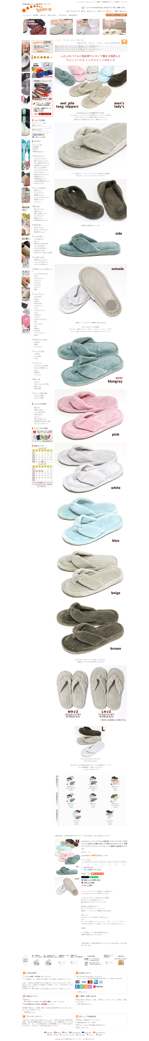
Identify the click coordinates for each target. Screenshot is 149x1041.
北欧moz (36, 328)
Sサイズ (36, 241)
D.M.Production (74, 1032)
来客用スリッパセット (41, 259)
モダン (36, 276)
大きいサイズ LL (39, 183)
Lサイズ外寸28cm (39, 246)
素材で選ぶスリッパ (83, 47)
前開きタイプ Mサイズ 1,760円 (70, 805)
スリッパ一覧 (37, 144)
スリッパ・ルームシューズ (70, 45)
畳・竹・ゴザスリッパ (41, 229)
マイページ (91, 43)
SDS (35, 326)
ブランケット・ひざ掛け (41, 384)
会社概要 (35, 15)
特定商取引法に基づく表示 (42, 421)
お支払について (81, 991)
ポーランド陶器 (39, 395)
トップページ (27, 15)
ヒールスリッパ (39, 192)
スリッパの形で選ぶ (39, 188)
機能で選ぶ (36, 206)
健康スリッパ (38, 218)
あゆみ (36, 335)
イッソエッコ (38, 323)
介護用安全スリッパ (40, 178)
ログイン (37, 416)
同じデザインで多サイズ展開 (43, 252)
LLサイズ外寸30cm (40, 248)
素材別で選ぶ (37, 225)
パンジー (90, 1035)
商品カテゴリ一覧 (59, 45)
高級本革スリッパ (39, 232)
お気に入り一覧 (81, 43)
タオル (36, 358)
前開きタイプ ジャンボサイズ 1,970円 (115, 805)
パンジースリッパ (39, 332)
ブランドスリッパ (39, 172)
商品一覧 (42, 15)
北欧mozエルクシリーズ (41, 174)
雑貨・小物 (36, 379)
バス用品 (37, 354)
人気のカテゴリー (38, 156)
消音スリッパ (38, 211)
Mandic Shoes (38, 303)
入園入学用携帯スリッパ (41, 181)
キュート (37, 287)
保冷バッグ (37, 386)
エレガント (37, 282)
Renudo (36, 299)
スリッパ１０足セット (41, 262)
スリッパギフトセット (41, 169)
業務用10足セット (38, 151)
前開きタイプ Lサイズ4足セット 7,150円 (93, 788)
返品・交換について (40, 419)
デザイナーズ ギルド (40, 319)
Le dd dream (37, 296)
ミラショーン (38, 305)
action (65, 1032)
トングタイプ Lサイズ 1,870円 (109, 822)
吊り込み (37, 342)
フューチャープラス (67, 1035)
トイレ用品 (37, 356)
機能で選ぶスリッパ (83, 45)
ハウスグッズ (37, 363)
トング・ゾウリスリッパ (41, 197)
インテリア (37, 374)
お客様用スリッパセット (41, 165)
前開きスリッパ (39, 199)
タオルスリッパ (39, 227)
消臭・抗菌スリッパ (40, 213)
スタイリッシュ (39, 278)
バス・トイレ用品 (38, 351)
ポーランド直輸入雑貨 (40, 393)
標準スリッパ (38, 190)
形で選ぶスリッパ (82, 49)
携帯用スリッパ (39, 176)
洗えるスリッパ (39, 209)
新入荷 (35, 149)
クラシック (37, 280)
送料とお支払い (52, 15)
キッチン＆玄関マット (41, 368)
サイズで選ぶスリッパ (83, 50)
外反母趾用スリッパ (94, 45)
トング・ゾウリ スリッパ (94, 49)
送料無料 (36, 147)
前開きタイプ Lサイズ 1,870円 (92, 805)
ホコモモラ (37, 314)
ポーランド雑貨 (39, 398)
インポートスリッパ (40, 158)
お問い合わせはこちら (84, 1004)
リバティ (37, 317)
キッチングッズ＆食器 (41, 365)
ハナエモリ (80, 1035)
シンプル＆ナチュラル (41, 273)
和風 (35, 289)
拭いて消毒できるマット (41, 163)
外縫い (36, 344)
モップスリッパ (39, 215)
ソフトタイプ (38, 346)
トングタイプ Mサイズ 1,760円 (76, 822)
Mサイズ (92, 50)
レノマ (36, 308)
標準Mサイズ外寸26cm (41, 243)
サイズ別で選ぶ (38, 236)
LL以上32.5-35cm (39, 250)
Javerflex (36, 301)
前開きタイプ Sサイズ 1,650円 (115, 788)
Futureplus (37, 330)
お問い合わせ (63, 15)
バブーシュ (37, 201)
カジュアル (37, 285)
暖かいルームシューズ (41, 160)
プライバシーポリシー (41, 423)
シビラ (36, 312)
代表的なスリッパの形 (40, 339)
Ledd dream (48, 1032)
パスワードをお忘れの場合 (112, 43)
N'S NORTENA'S (99, 1032)
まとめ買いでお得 (38, 257)
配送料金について (28, 1012)
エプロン (37, 381)
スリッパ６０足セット (41, 264)
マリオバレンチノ (39, 310)
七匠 (35, 321)
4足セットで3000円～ (40, 167)
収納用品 (37, 372)
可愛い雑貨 (37, 388)
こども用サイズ (39, 239)
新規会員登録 (72, 15)
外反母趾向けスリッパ (41, 220)
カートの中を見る (39, 412)
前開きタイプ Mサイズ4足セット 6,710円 (71, 788)
